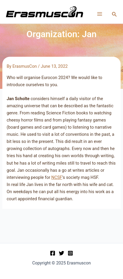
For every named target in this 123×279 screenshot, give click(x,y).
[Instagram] (70, 253)
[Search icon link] (114, 14)
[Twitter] (61, 253)
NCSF (56, 177)
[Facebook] (52, 253)
